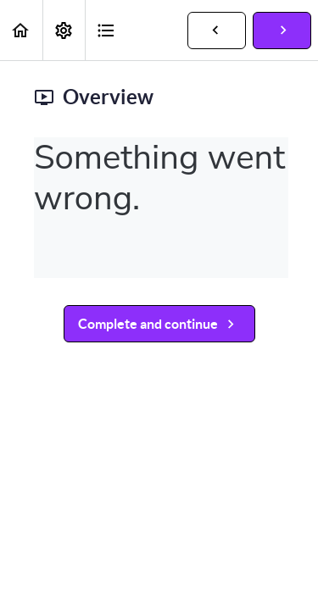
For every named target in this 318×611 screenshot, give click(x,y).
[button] (21, 30)
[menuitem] (63, 30)
